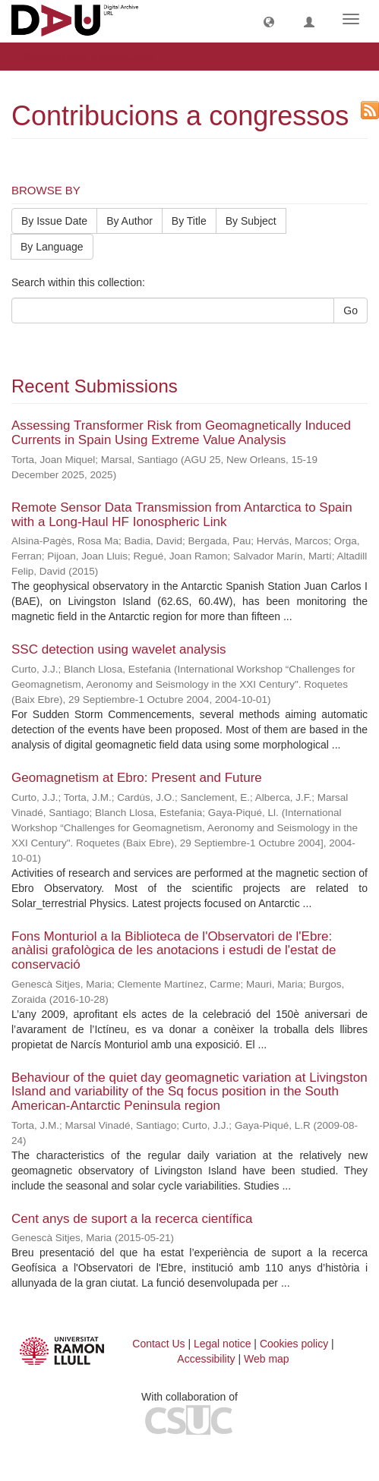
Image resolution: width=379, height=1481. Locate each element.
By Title (189, 221)
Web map (266, 1359)
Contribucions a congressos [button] (94, 56)
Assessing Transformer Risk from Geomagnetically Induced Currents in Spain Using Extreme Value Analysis (181, 432)
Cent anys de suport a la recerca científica (132, 1219)
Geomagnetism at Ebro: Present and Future (136, 777)
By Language (52, 247)
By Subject (251, 221)
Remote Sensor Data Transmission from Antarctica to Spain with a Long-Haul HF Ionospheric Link (181, 514)
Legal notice (222, 1344)
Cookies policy (294, 1344)
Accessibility (206, 1359)
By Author (129, 221)
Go (350, 310)
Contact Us (158, 1344)
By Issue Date (54, 221)
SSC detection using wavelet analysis (118, 649)
